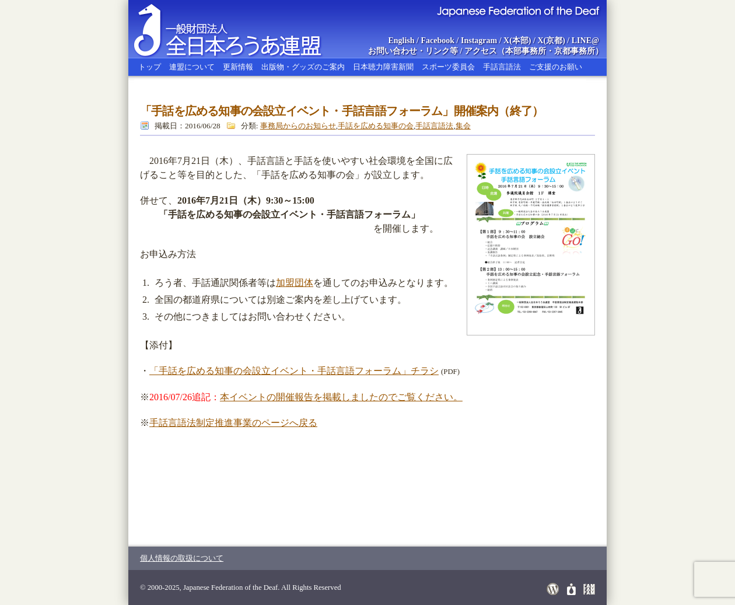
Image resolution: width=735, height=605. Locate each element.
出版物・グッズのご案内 (303, 66)
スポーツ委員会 (448, 66)
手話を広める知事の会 (376, 125)
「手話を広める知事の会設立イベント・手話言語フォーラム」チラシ (294, 371)
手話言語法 (502, 66)
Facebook (438, 40)
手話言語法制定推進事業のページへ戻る (233, 423)
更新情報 (238, 66)
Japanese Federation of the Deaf (518, 10)
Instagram (479, 40)
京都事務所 (574, 51)
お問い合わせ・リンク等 (413, 51)
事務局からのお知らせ (298, 125)
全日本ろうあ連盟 (238, 29)
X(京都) (551, 40)
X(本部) (517, 40)
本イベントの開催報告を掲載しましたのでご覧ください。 (341, 397)
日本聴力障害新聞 (383, 66)
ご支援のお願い (555, 66)
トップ (149, 66)
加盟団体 (294, 283)
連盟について (192, 66)
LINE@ (585, 40)
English (401, 40)
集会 (463, 125)
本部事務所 (525, 51)
